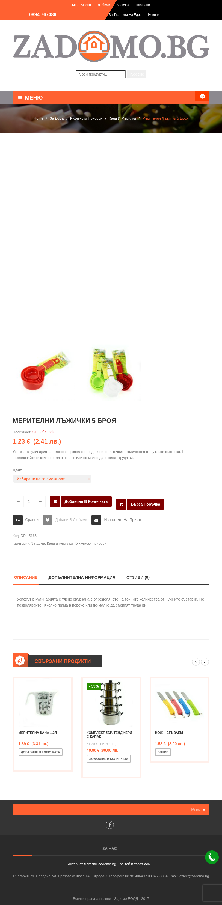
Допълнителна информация (82, 577)
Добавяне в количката (86, 501)
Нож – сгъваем (169, 733)
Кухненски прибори (86, 118)
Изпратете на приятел (124, 520)
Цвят (17, 470)
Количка (123, 5)
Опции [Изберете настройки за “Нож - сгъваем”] (163, 752)
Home (38, 118)
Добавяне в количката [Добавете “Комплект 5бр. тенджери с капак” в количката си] (108, 758)
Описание (26, 577)
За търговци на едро (125, 15)
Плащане (143, 5)
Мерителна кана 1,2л (38, 733)
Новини (153, 15)
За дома (57, 118)
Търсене (136, 74)
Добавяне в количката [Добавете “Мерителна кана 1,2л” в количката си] (40, 752)
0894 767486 (42, 14)
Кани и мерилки (122, 118)
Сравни (32, 520)
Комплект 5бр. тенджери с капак (109, 735)
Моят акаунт (81, 5)
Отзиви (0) (138, 577)
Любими (104, 5)
